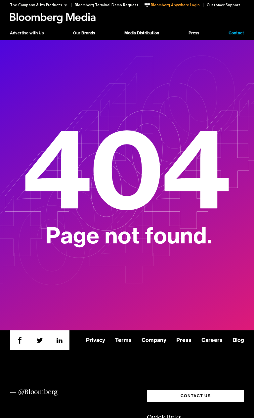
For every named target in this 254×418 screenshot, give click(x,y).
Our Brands (84, 33)
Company (154, 340)
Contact (236, 33)
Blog (238, 340)
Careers (212, 340)
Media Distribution (141, 33)
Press (194, 33)
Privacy (95, 340)
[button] (40, 5)
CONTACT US (196, 396)
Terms (123, 340)
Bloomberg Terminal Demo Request (107, 5)
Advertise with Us (27, 33)
